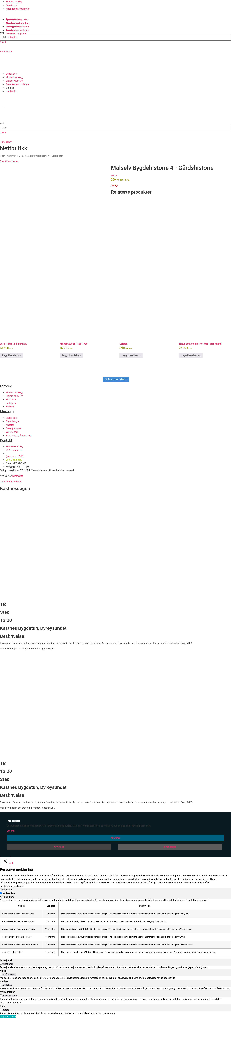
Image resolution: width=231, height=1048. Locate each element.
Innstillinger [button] (170, 873)
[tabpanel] (115, 954)
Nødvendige (8, 920)
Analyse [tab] (4, 1008)
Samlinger (11, 19)
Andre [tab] (3, 1032)
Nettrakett (17, 502)
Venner (9, 30)
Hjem (2, 156)
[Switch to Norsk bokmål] (10, 63)
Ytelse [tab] (3, 997)
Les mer (11, 857)
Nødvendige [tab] (6, 916)
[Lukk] (5, 888)
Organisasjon (13, 26)
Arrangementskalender (18, 8)
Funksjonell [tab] (6, 986)
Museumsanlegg (14, 1)
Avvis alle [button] (59, 873)
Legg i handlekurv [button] (11, 382)
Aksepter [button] (115, 864)
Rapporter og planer (16, 33)
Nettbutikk (11, 91)
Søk (2, 123)
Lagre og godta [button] (8, 1043)
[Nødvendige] (1, 920)
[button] (115, 118)
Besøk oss (11, 5)
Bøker (21, 156)
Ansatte (10, 23)
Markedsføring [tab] (7, 1018)
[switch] (1, 990)
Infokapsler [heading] (13, 847)
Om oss (10, 87)
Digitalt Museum (14, 80)
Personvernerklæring (11, 508)
